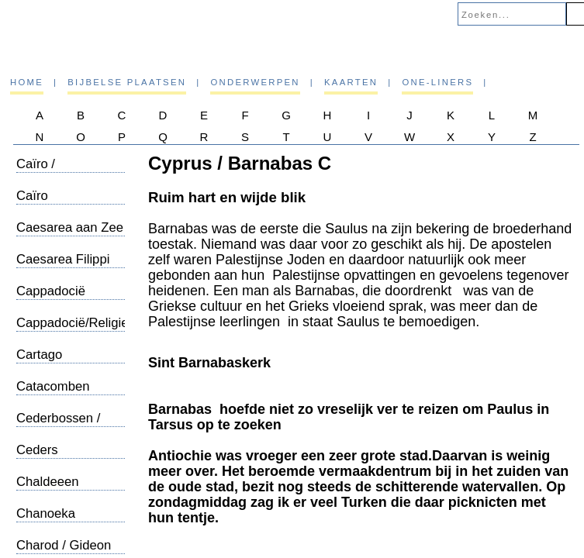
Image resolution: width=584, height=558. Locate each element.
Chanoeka (45, 513)
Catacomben (52, 386)
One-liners (437, 82)
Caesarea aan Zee (69, 227)
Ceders (37, 450)
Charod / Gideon (63, 545)
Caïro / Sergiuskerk (50, 172)
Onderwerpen (254, 82)
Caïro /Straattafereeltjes (67, 203)
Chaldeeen (47, 481)
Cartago (39, 354)
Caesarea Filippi (62, 259)
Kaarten (351, 82)
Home (26, 82)
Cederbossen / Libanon (58, 426)
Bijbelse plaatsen (126, 82)
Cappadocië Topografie (50, 299)
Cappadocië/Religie (72, 322)
